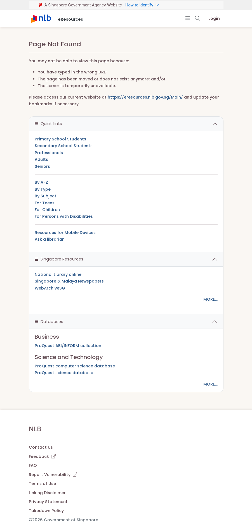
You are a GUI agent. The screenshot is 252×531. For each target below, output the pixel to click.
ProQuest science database (64, 372)
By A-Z (41, 182)
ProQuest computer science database (75, 366)
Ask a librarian (50, 239)
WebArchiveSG (50, 288)
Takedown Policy (46, 510)
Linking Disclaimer (47, 493)
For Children (47, 209)
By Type (43, 189)
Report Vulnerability (53, 474)
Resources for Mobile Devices (65, 232)
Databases (49, 321)
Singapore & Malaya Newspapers (69, 281)
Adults (41, 159)
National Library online (58, 274)
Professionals (49, 153)
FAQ (33, 465)
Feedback (42, 456)
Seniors (42, 166)
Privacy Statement (48, 501)
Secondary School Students (64, 146)
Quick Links (48, 123)
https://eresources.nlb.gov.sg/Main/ (145, 97)
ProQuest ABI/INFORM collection (68, 345)
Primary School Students (60, 139)
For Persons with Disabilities (64, 216)
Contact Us (41, 447)
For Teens (45, 203)
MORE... (210, 299)
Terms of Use (42, 483)
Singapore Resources (59, 259)
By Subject (45, 196)
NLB (35, 429)
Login (214, 18)
